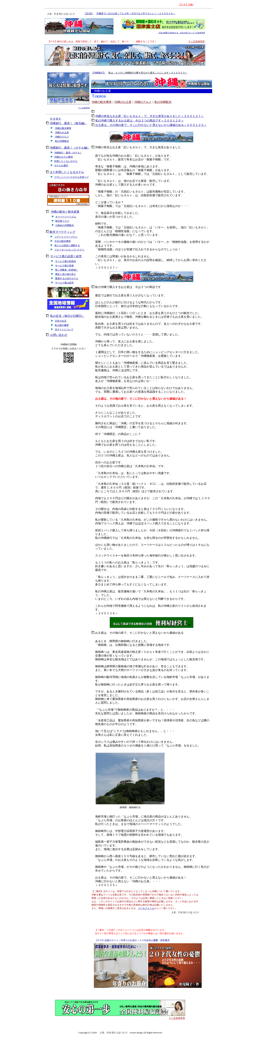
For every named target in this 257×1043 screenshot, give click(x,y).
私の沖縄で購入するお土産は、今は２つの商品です (128, 286)
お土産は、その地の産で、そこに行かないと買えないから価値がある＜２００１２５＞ (151, 124)
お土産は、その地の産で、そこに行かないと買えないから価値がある (139, 632)
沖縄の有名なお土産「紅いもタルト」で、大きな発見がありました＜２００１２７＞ (149, 116)
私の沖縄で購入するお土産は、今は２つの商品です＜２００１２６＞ (139, 120)
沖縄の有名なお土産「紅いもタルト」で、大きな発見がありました (138, 147)
